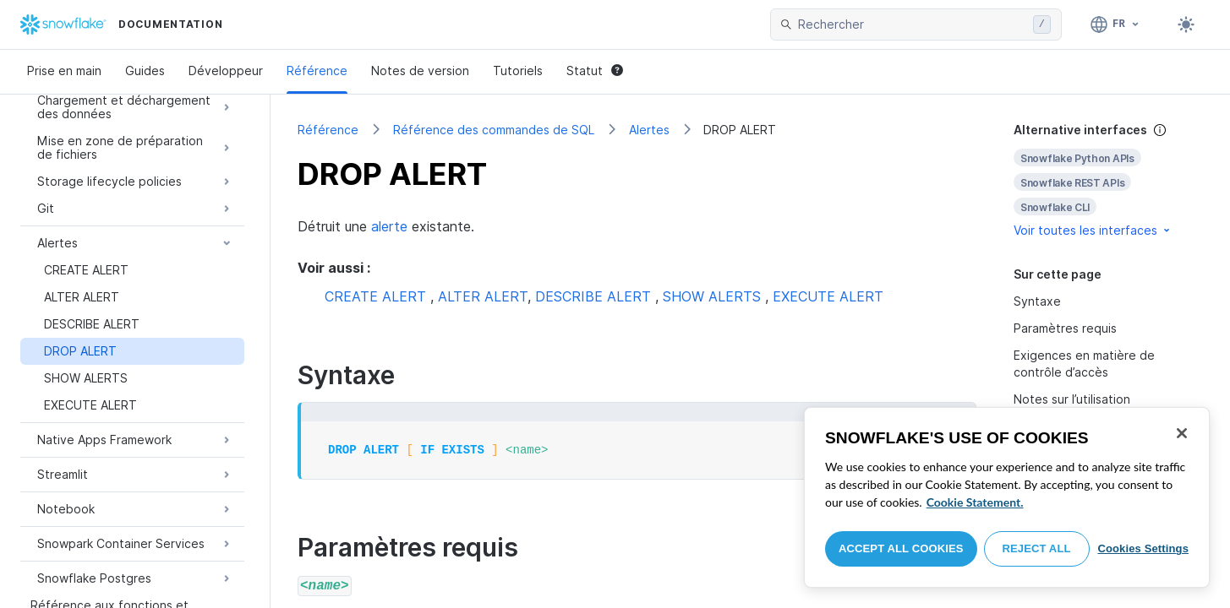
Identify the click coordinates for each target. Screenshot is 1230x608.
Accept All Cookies (901, 548)
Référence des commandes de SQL (493, 129)
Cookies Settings (1143, 548)
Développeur (226, 70)
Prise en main (64, 70)
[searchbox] (912, 24)
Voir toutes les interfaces (1093, 230)
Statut (594, 70)
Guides (145, 70)
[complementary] (1108, 180)
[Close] (1181, 433)
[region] (1007, 497)
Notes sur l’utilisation (1072, 399)
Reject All (1037, 548)
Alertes (649, 129)
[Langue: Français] (1115, 24)
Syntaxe (1037, 301)
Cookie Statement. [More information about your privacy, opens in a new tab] (975, 502)
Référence (317, 70)
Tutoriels (518, 70)
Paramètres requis (1065, 328)
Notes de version (420, 70)
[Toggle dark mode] (1186, 24)
